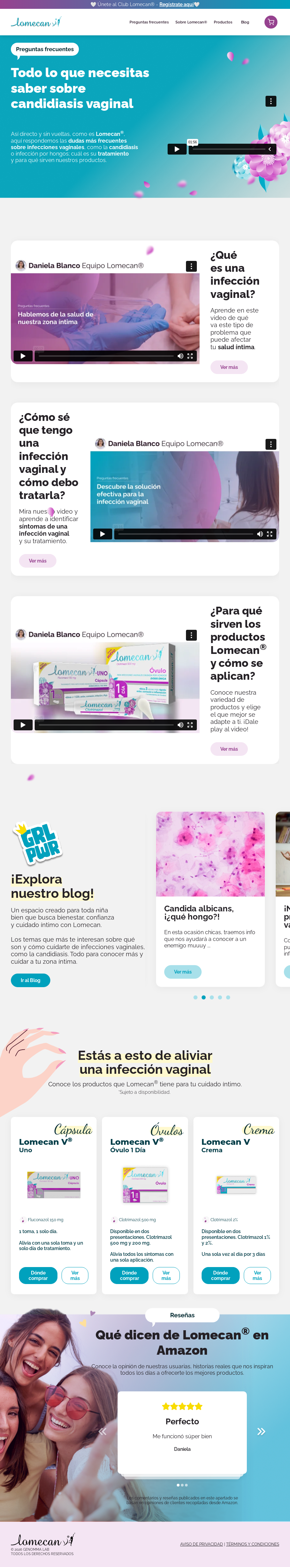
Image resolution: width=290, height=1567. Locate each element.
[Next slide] (261, 1432)
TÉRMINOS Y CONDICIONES (252, 1544)
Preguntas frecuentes (149, 22)
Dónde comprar (38, 1275)
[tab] (195, 997)
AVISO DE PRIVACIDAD (201, 1544)
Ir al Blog (30, 980)
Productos (223, 22)
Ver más (229, 367)
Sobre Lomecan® (191, 22)
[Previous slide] (102, 1432)
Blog (245, 22)
